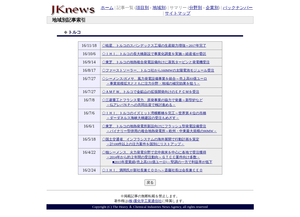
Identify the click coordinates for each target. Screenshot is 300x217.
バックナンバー (238, 7)
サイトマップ (177, 13)
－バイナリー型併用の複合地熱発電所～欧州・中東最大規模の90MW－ (161, 131)
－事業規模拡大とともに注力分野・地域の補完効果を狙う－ (153, 83)
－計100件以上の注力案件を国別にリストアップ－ (145, 144)
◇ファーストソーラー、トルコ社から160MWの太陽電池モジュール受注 (158, 70)
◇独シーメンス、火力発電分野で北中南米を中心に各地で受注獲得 (154, 152)
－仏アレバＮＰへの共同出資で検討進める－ (141, 105)
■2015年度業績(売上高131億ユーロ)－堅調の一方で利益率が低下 (162, 162)
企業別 (212, 7)
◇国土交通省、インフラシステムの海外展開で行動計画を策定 (150, 139)
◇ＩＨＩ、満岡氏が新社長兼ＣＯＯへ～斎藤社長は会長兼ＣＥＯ (152, 170)
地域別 (159, 7)
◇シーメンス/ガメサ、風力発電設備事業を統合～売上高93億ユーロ (154, 79)
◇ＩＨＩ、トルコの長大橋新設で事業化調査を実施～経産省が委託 (154, 54)
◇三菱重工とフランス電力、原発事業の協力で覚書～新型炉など (152, 100)
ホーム (107, 7)
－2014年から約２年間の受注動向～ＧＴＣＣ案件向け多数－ (153, 157)
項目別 (142, 7)
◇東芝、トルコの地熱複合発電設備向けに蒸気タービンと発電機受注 (156, 62)
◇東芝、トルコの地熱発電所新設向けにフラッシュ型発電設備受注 (154, 126)
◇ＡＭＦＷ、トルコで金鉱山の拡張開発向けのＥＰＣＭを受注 (150, 92)
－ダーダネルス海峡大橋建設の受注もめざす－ (142, 118)
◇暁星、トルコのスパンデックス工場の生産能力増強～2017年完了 (154, 46)
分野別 (195, 7)
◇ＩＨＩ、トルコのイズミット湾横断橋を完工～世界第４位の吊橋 (154, 113)
